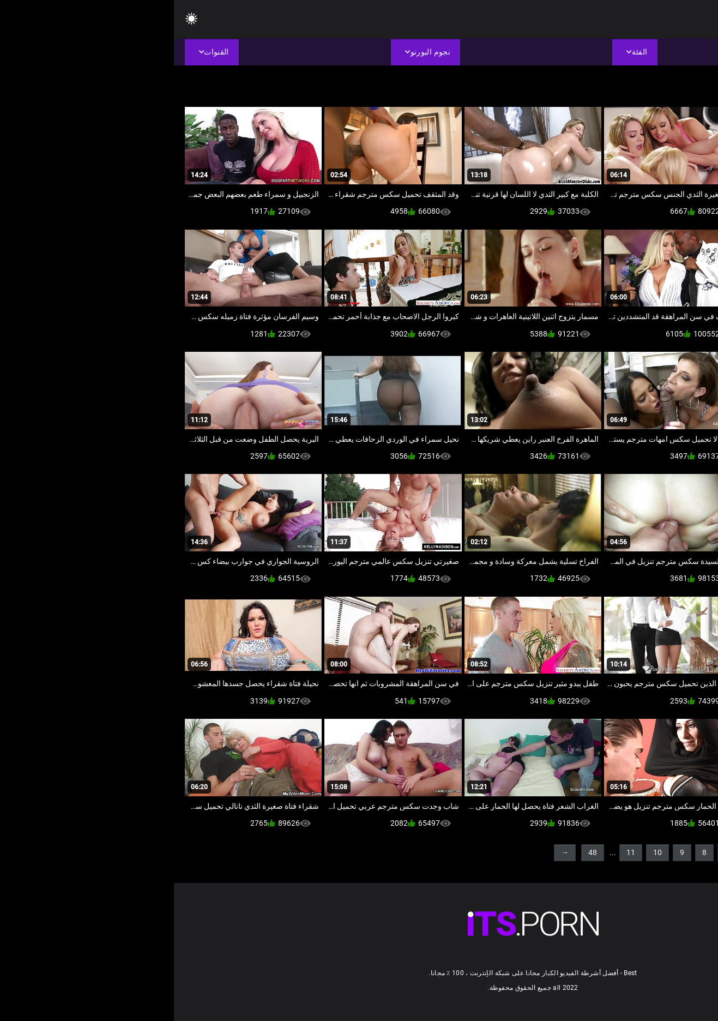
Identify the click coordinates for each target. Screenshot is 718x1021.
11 (456, 852)
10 (483, 852)
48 (418, 852)
